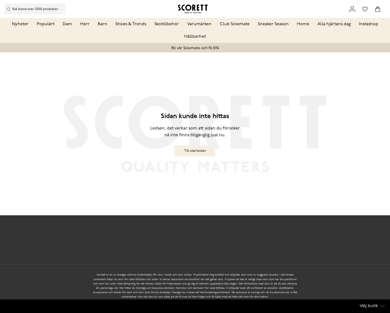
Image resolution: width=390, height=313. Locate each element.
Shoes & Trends (130, 24)
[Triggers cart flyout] (377, 9)
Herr (85, 24)
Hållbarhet (195, 36)
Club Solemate (235, 24)
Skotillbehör (166, 24)
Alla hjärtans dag (334, 24)
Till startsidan (195, 151)
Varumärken (199, 24)
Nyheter (20, 24)
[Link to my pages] (352, 9)
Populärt (45, 24)
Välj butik (372, 306)
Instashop (368, 24)
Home (303, 24)
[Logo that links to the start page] (193, 9)
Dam (67, 24)
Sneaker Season (273, 24)
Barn (102, 24)
